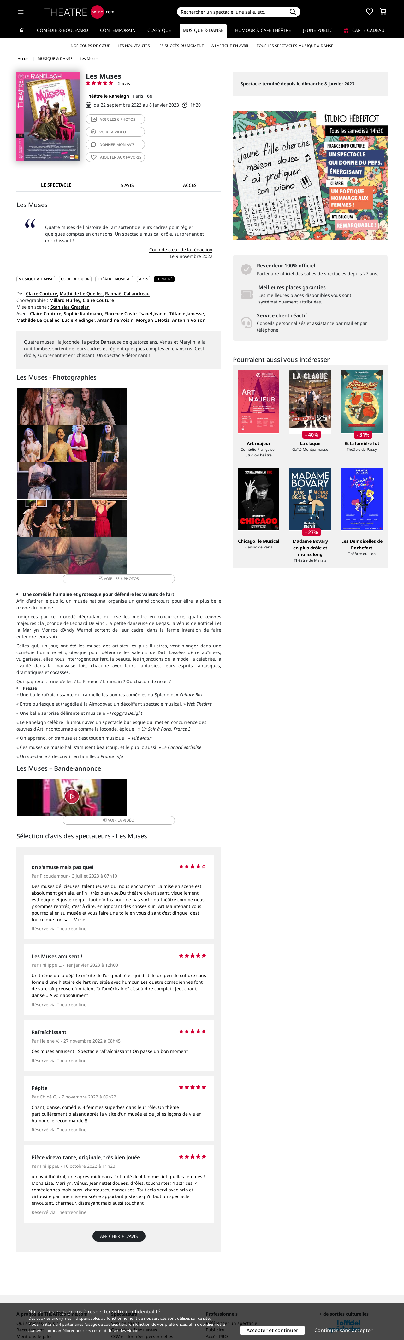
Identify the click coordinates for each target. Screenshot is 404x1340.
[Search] (231, 12)
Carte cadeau (364, 30)
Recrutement (30, 1287)
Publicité (215, 1287)
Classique (159, 30)
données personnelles (149, 1294)
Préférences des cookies (136, 1301)
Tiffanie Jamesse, (187, 313)
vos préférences (172, 1324)
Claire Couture (98, 300)
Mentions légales (34, 1294)
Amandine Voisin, (116, 320)
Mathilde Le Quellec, (82, 294)
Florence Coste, (121, 313)
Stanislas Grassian (70, 307)
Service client (125, 1281)
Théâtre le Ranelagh (107, 96)
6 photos (113, 119)
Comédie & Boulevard (62, 30)
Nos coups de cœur (90, 45)
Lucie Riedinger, (79, 320)
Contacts (25, 1301)
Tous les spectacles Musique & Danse (295, 45)
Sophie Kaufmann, (83, 313)
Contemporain (118, 30)
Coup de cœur (75, 279)
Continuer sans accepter (343, 1330)
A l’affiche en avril (230, 45)
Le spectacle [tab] (56, 185)
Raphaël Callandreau (127, 294)
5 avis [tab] (127, 185)
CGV (115, 1294)
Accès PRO (217, 1294)
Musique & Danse (203, 30)
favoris (116, 157)
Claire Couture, (42, 294)
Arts (143, 279)
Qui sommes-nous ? (37, 1281)
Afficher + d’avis (119, 1138)
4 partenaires (71, 1324)
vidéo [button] (152, 703)
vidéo (108, 132)
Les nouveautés (134, 45)
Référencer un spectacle (231, 1281)
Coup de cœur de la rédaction (180, 250)
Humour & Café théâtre (263, 30)
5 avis (124, 83)
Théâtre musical (114, 279)
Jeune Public (317, 30)
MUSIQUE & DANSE (35, 279)
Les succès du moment (180, 45)
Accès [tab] (190, 185)
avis (113, 144)
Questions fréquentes (134, 1287)
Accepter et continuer (272, 1330)
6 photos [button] (186, 459)
